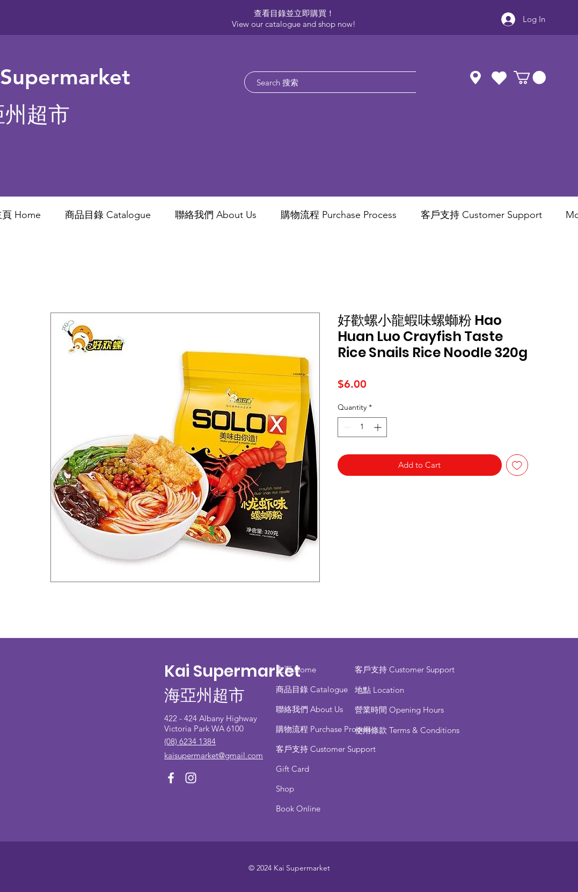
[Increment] (378, 427)
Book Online (298, 808)
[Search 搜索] (346, 82)
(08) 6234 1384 (190, 741)
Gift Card (292, 769)
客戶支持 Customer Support (326, 749)
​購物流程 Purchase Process (323, 729)
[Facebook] (171, 778)
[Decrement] (346, 427)
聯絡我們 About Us (309, 709)
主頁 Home (296, 669)
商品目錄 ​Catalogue (313, 689)
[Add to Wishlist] (517, 465)
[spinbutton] (362, 427)
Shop (285, 789)
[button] (530, 77)
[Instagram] (191, 778)
